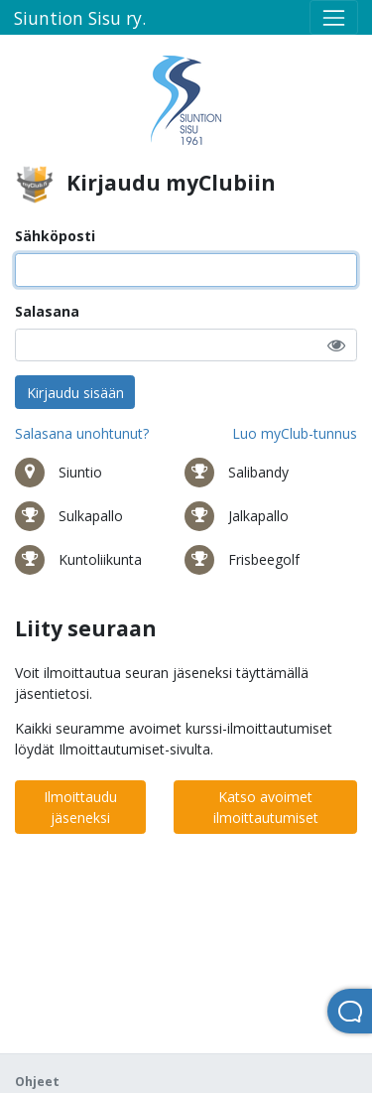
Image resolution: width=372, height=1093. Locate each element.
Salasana (47, 311)
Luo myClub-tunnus (294, 433)
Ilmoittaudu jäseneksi (80, 807)
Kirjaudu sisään (75, 392)
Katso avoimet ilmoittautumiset (265, 807)
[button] (336, 345)
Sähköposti (55, 235)
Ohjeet (37, 1081)
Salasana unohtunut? (82, 433)
